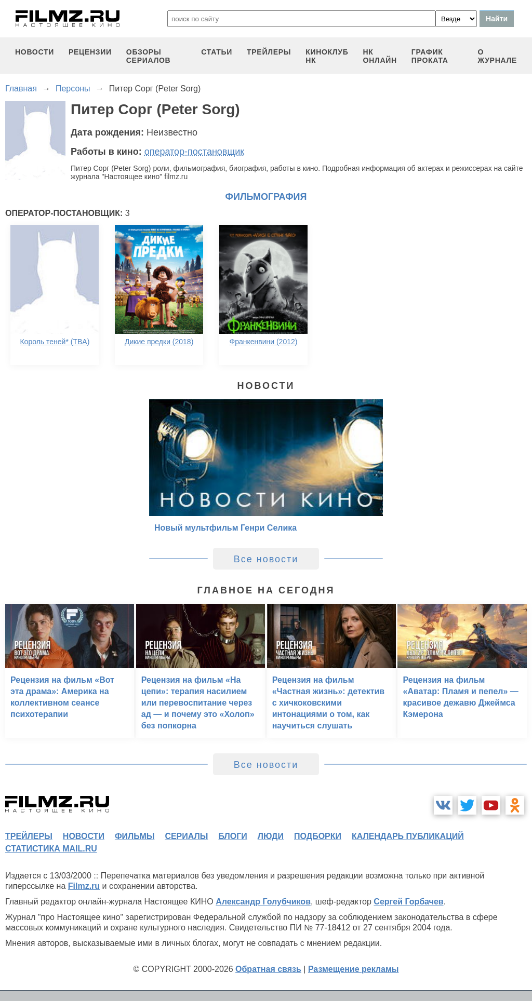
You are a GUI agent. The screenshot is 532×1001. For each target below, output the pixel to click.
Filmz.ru (84, 886)
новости (34, 52)
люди (271, 836)
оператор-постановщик (194, 151)
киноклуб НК (326, 56)
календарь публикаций (408, 836)
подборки (317, 836)
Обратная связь (268, 969)
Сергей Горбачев (408, 901)
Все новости (266, 559)
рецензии (90, 52)
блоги (232, 836)
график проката (429, 56)
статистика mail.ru (51, 848)
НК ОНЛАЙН (380, 56)
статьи (216, 52)
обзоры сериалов (148, 56)
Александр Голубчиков (263, 901)
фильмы (134, 836)
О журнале (497, 56)
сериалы (186, 836)
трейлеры (269, 52)
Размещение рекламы (353, 969)
